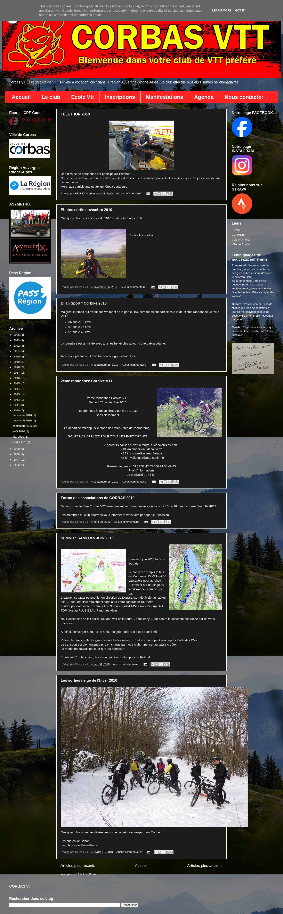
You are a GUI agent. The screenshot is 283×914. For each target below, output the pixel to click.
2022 (17, 345)
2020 (17, 356)
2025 (17, 334)
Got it (240, 10)
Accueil (21, 97)
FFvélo (236, 229)
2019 (17, 361)
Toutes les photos (141, 235)
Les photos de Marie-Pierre (79, 845)
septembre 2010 (23, 425)
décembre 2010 (23, 415)
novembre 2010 (23, 420)
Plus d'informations (141, 470)
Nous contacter (244, 97)
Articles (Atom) (87, 874)
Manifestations (164, 97)
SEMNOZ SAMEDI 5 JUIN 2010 (87, 538)
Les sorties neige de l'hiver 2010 (89, 680)
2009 (17, 448)
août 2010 (19, 431)
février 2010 (20, 442)
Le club (51, 97)
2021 (17, 351)
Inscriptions (120, 97)
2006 (17, 465)
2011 (17, 404)
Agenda (204, 97)
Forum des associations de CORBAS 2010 (98, 498)
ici (133, 356)
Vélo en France (241, 239)
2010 (17, 410)
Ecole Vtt (82, 97)
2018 (17, 367)
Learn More (221, 10)
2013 (17, 394)
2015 (17, 383)
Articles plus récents (77, 865)
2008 (17, 454)
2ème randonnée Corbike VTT (87, 381)
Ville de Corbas (241, 244)
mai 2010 (19, 436)
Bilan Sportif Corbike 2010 (84, 303)
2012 (17, 399)
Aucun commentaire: (129, 193)
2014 (17, 388)
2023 (17, 340)
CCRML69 (238, 234)
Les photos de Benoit (75, 841)
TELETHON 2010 (75, 114)
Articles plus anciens (205, 865)
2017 (17, 372)
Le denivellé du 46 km (141, 474)
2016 (17, 378)
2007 (17, 459)
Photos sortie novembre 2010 (86, 210)
